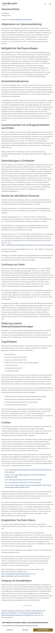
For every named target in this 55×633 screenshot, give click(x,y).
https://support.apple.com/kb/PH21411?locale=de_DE (25, 480)
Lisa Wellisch (9, 3)
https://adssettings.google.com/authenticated (15, 576)
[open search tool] (45, 4)
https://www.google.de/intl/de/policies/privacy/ (15, 574)
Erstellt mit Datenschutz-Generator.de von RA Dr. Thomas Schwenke (21, 611)
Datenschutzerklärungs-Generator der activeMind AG (17, 615)
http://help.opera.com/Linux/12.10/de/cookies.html (24, 482)
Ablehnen (25, 630)
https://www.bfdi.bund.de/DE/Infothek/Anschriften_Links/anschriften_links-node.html (27, 245)
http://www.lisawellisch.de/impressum (20, 19)
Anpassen (10, 630)
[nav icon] (50, 4)
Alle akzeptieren (43, 630)
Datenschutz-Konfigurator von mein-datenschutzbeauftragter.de (20, 613)
